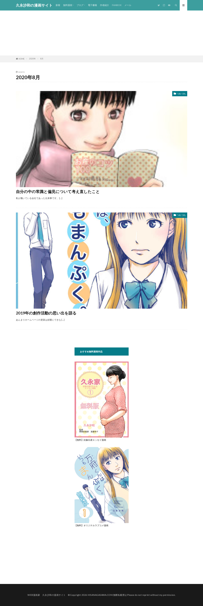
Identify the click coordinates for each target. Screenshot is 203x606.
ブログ (80, 5)
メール (127, 5)
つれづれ (181, 93)
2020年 (32, 58)
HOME (21, 59)
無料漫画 (67, 5)
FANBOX (116, 5)
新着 (58, 5)
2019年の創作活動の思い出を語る (46, 313)
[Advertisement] (101, 33)
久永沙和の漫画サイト (34, 5)
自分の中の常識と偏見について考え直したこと (58, 191)
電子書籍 (92, 5)
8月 (41, 58)
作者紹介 (104, 5)
